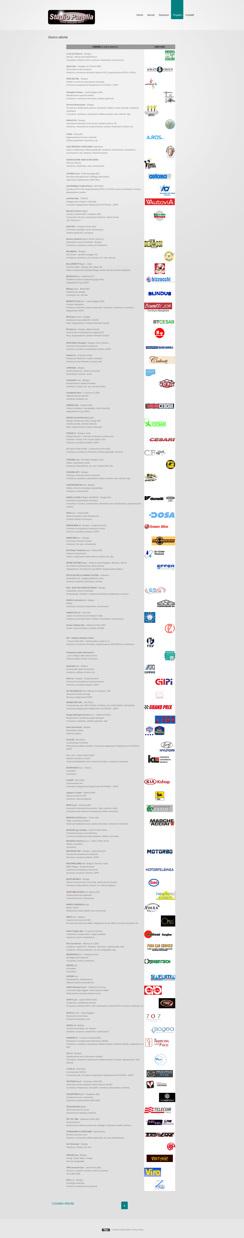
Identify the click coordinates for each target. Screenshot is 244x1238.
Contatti (189, 15)
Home (139, 15)
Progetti (178, 15)
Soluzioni (164, 15)
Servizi (151, 15)
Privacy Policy (138, 1230)
